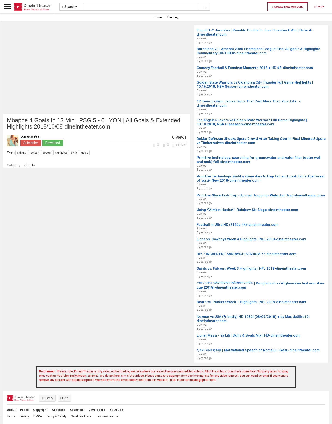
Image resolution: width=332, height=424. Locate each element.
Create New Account (287, 6)
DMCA (37, 416)
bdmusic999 (29, 136)
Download (52, 143)
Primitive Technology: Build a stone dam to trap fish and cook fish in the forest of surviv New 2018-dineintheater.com (261, 178)
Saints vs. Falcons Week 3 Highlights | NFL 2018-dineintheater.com (251, 268)
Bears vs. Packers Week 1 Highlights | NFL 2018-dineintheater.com (251, 302)
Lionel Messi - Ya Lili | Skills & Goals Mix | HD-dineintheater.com (248, 335)
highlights (61, 152)
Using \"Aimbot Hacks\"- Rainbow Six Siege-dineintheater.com (247, 210)
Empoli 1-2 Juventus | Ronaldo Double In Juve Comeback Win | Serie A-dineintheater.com (255, 32)
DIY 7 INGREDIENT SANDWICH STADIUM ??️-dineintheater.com (246, 254)
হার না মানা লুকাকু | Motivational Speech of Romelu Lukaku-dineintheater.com (258, 350)
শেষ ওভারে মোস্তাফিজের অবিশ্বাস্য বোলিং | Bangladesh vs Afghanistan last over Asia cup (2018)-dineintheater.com (260, 285)
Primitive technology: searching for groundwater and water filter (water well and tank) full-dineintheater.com (259, 160)
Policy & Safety (56, 416)
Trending (173, 17)
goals (84, 152)
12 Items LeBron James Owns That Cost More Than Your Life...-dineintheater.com (249, 103)
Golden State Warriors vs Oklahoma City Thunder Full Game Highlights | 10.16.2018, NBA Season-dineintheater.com (255, 84)
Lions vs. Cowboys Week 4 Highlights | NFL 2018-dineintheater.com (251, 239)
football (34, 152)
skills (74, 152)
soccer (46, 152)
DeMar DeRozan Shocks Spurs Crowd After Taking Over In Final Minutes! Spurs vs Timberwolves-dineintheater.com (261, 141)
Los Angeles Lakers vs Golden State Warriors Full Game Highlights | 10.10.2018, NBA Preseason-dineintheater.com (252, 122)
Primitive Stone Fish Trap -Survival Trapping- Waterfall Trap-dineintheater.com (261, 195)
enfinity (21, 152)
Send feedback (81, 416)
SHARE (179, 145)
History (47, 398)
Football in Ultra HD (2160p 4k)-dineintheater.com (237, 225)
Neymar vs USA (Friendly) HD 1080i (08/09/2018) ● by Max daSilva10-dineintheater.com (253, 319)
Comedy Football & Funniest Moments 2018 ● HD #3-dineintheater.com (255, 68)
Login (319, 6)
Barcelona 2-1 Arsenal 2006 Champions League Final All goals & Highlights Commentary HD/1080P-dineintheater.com (258, 51)
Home (158, 17)
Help (64, 398)
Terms (11, 416)
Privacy (24, 416)
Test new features (108, 416)
